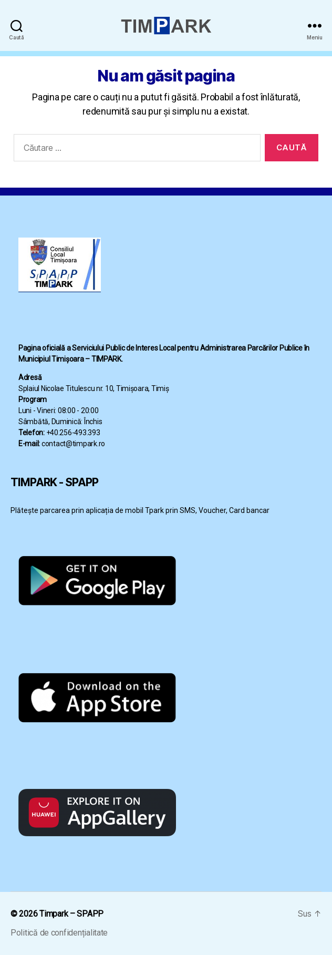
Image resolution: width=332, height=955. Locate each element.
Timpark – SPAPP (71, 914)
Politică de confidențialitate (59, 933)
